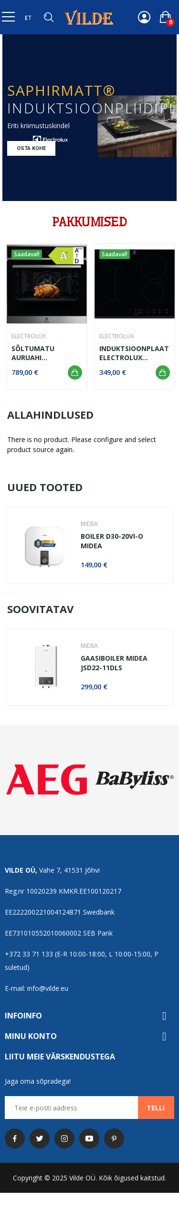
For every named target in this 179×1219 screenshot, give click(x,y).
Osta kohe (31, 148)
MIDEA (89, 524)
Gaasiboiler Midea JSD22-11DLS (114, 663)
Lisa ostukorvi (75, 372)
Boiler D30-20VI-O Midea (112, 541)
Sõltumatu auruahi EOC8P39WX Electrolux (32, 353)
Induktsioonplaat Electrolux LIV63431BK (134, 353)
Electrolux (28, 336)
